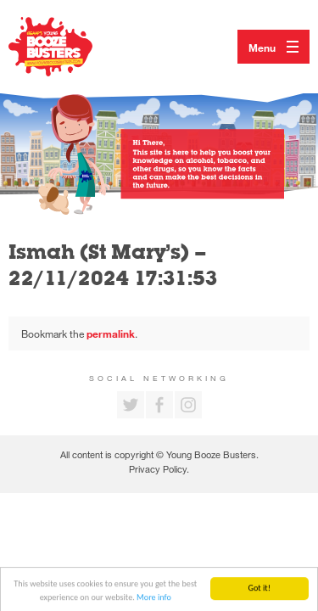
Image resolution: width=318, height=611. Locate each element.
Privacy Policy (158, 468)
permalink (110, 333)
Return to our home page (67, 46)
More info (154, 599)
